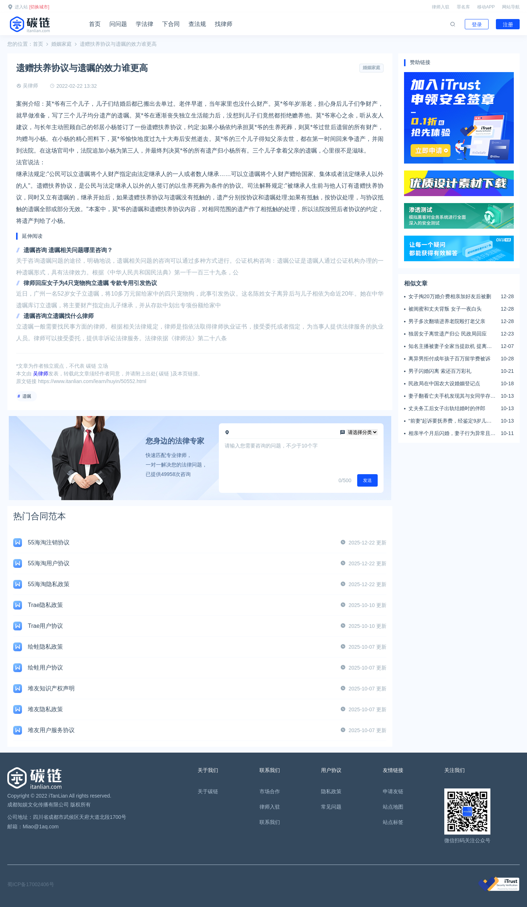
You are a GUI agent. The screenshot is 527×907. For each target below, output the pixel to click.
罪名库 (463, 7)
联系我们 (269, 822)
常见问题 (331, 807)
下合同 (171, 24)
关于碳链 (208, 791)
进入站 (21, 7)
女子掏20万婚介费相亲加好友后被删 (449, 296)
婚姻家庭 (61, 44)
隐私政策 (331, 791)
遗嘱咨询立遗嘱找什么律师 (58, 316)
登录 (477, 24)
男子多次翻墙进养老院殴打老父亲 (446, 321)
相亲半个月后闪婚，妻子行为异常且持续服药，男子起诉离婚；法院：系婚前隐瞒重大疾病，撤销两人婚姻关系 (452, 433)
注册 (508, 24)
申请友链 (393, 791)
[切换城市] (39, 7)
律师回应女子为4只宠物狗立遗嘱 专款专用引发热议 (90, 283)
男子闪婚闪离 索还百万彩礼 (439, 371)
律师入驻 (440, 7)
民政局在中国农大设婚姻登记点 (444, 383)
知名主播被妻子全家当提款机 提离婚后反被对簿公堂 (450, 346)
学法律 (144, 24)
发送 (367, 480)
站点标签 (393, 822)
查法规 (197, 24)
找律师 (223, 24)
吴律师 (30, 86)
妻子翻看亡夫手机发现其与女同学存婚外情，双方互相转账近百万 (452, 396)
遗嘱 (26, 396)
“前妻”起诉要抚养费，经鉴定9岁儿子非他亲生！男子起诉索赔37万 (450, 421)
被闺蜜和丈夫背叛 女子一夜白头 (445, 309)
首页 (95, 24)
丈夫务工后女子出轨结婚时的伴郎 (446, 408)
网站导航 (511, 7)
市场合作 (269, 791)
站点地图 (393, 807)
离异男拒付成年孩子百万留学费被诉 (449, 358)
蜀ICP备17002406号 (30, 884)
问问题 (118, 24)
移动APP (486, 7)
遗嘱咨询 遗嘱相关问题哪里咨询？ (68, 250)
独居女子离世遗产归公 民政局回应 (447, 334)
